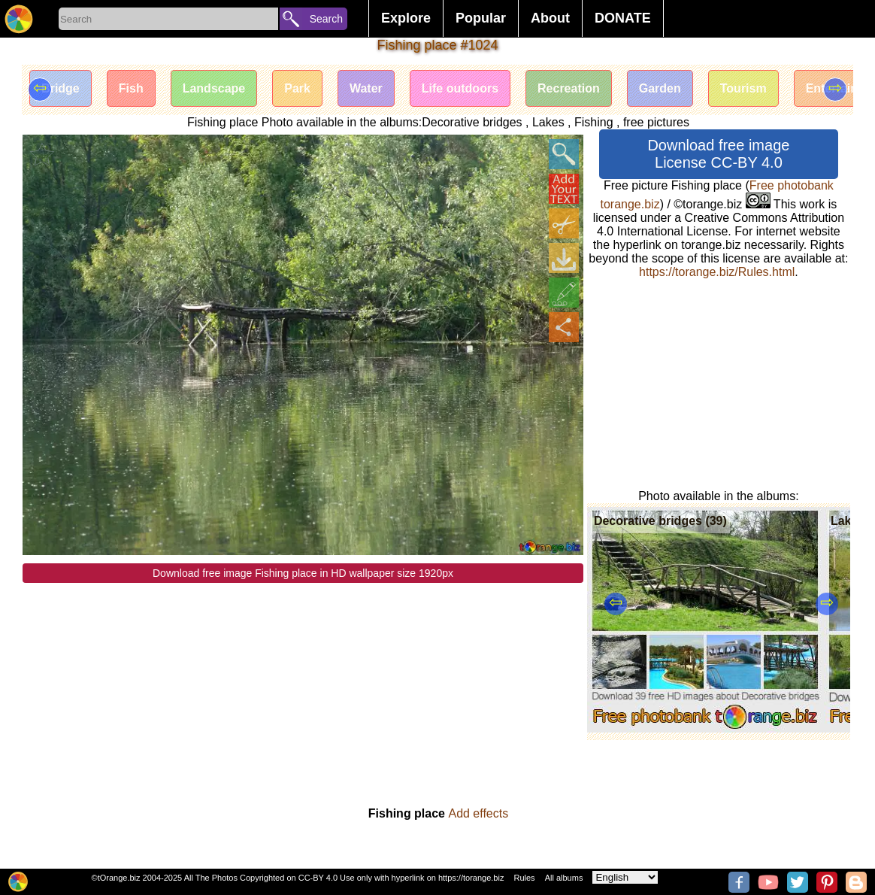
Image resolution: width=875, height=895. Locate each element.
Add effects (478, 813)
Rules (523, 877)
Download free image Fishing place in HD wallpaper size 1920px (303, 573)
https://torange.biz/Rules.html (717, 271)
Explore (406, 18)
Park (297, 88)
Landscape (214, 88)
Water (366, 88)
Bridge (60, 88)
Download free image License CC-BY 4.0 (718, 154)
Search (326, 19)
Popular (481, 18)
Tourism (743, 88)
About (550, 18)
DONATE (623, 18)
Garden (660, 88)
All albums (564, 877)
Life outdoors (460, 88)
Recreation (568, 88)
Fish (131, 88)
